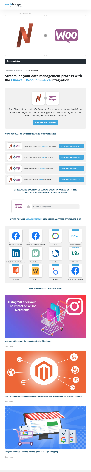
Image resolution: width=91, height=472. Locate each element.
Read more (9, 346)
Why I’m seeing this (25, 13)
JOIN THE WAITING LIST (45, 122)
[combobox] (55, 206)
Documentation (13, 61)
